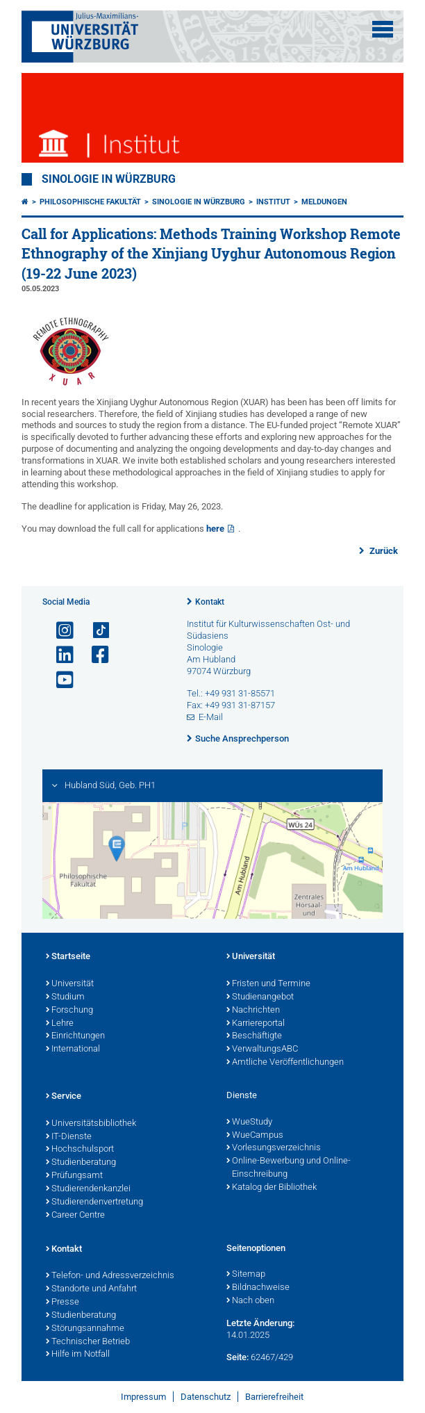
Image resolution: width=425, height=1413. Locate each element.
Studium (65, 997)
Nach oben (250, 1301)
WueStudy (249, 1122)
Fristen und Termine (268, 984)
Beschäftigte (254, 1036)
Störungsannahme (85, 1329)
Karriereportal (255, 1024)
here (215, 528)
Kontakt (209, 602)
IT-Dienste (69, 1137)
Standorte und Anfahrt (91, 1289)
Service (63, 1097)
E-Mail (211, 717)
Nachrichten (253, 1010)
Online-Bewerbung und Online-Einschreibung (288, 1168)
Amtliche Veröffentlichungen (285, 1062)
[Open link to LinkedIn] (59, 655)
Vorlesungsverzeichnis (273, 1148)
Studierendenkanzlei (88, 1189)
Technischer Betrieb (88, 1342)
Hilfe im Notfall (78, 1354)
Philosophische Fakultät (90, 201)
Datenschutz (206, 1396)
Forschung (69, 1010)
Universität (70, 984)
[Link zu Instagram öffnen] (59, 631)
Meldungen (324, 201)
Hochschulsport (80, 1149)
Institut (273, 201)
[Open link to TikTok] (94, 631)
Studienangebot (260, 997)
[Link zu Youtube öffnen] (59, 680)
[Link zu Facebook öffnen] (94, 655)
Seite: (237, 1357)
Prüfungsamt (74, 1176)
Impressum (143, 1396)
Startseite (68, 957)
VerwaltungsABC (262, 1049)
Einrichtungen (75, 1036)
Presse (62, 1302)
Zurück (382, 551)
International (73, 1049)
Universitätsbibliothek (91, 1124)
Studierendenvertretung (94, 1202)
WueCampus (254, 1135)
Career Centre (75, 1215)
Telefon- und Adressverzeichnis (110, 1276)
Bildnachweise (258, 1288)
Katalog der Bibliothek (271, 1188)
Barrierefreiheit (274, 1396)
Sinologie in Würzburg (109, 179)
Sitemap (245, 1274)
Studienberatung (81, 1163)
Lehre (60, 1024)
